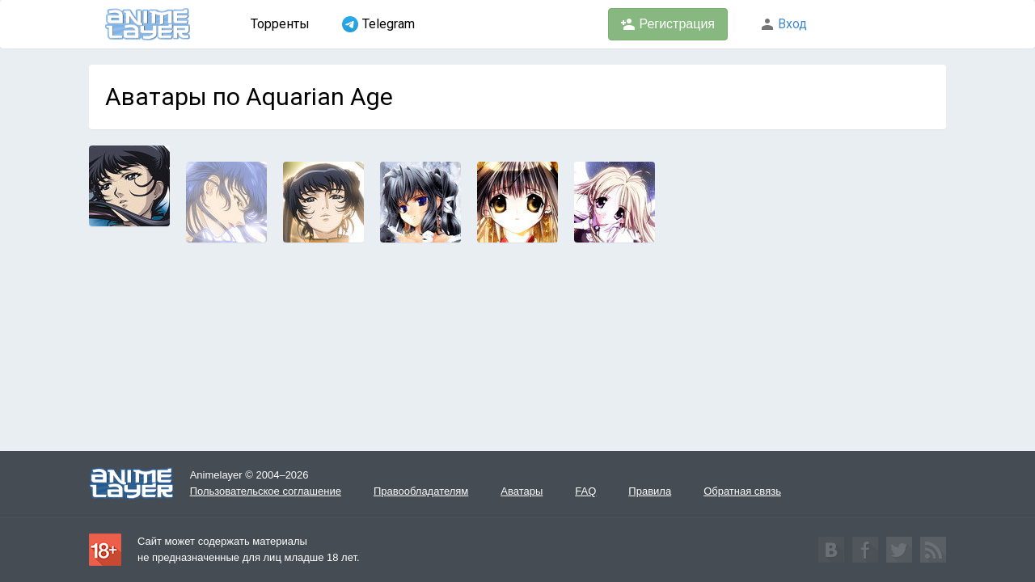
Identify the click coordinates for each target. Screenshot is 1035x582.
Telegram (378, 24)
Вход (783, 24)
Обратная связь (742, 491)
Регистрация (668, 24)
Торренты (280, 24)
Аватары (522, 491)
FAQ (585, 491)
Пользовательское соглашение (265, 491)
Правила (649, 491)
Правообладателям (421, 491)
